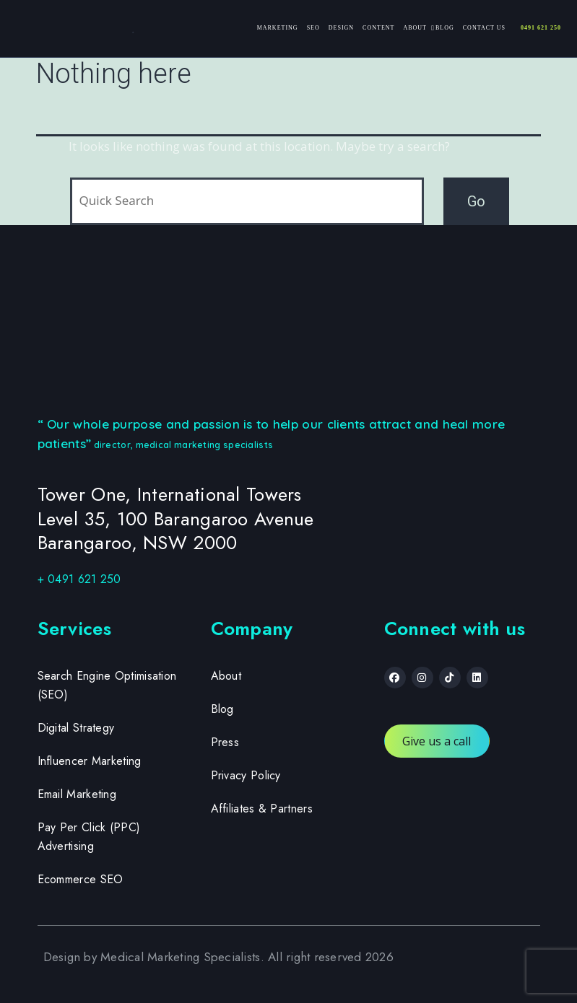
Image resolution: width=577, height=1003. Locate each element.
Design (341, 28)
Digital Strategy (76, 727)
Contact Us (484, 28)
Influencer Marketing (90, 761)
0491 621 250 (541, 28)
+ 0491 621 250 (79, 579)
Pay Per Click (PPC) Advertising (89, 836)
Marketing (277, 28)
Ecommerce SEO (80, 879)
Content (378, 28)
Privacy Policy (246, 775)
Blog (444, 28)
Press (225, 742)
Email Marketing (77, 794)
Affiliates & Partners (262, 808)
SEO (313, 28)
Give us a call (437, 741)
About (415, 28)
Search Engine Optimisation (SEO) (107, 685)
